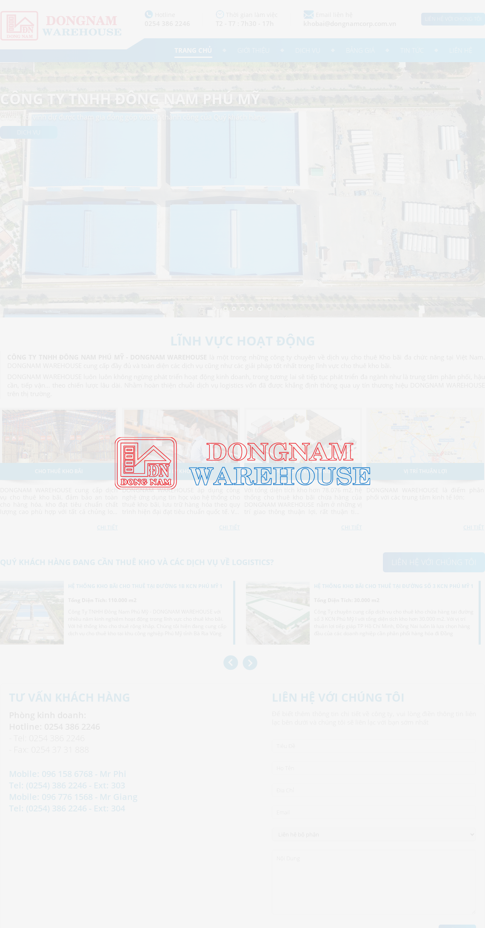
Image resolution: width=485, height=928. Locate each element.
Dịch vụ (307, 50)
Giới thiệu (253, 50)
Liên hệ (460, 50)
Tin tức (412, 50)
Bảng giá (360, 50)
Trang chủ (193, 50)
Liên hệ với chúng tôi (453, 19)
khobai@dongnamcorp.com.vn (350, 23)
